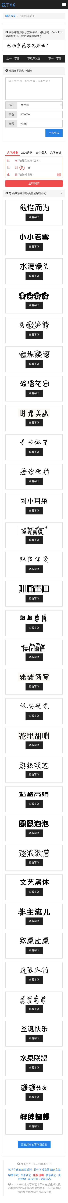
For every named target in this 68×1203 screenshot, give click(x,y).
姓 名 (12, 160)
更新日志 (45, 1179)
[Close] (61, 194)
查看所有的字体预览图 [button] (34, 1144)
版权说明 (38, 1175)
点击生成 (54, 132)
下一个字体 (55, 58)
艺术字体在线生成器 (20, 1169)
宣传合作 (33, 1179)
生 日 (12, 174)
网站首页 (10, 15)
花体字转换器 (41, 1169)
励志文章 (55, 1169)
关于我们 (26, 1175)
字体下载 (13, 1175)
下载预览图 (34, 58)
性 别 (12, 167)
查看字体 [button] (34, 217)
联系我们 (51, 1175)
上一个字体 (13, 58)
